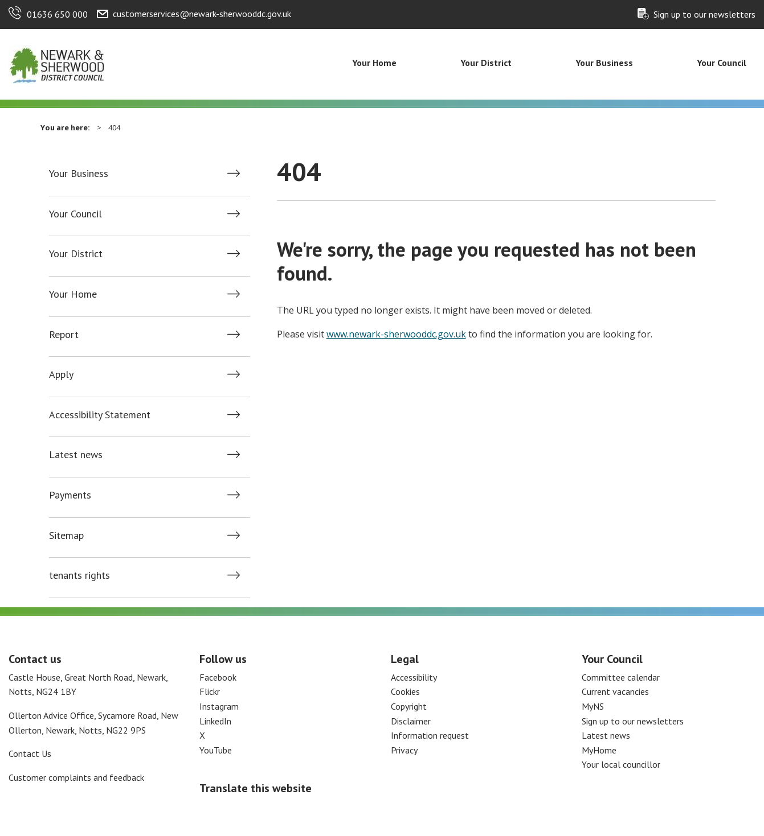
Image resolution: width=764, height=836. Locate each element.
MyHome (599, 750)
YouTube (215, 750)
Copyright (409, 706)
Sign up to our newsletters (704, 14)
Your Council (721, 62)
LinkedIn (215, 721)
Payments (70, 495)
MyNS (593, 706)
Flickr (209, 691)
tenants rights (79, 575)
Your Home (374, 62)
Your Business (604, 62)
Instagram (219, 706)
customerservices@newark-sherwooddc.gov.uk (202, 13)
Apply (61, 374)
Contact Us (30, 753)
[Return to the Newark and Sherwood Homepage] (57, 63)
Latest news (76, 454)
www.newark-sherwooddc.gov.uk (396, 334)
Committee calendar (621, 677)
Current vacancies (615, 691)
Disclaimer (411, 721)
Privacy (404, 750)
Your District (486, 62)
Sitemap (66, 535)
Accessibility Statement (99, 415)
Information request (430, 735)
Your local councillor (621, 764)
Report (64, 334)
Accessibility (414, 677)
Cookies (405, 691)
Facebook (217, 677)
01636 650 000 (57, 14)
